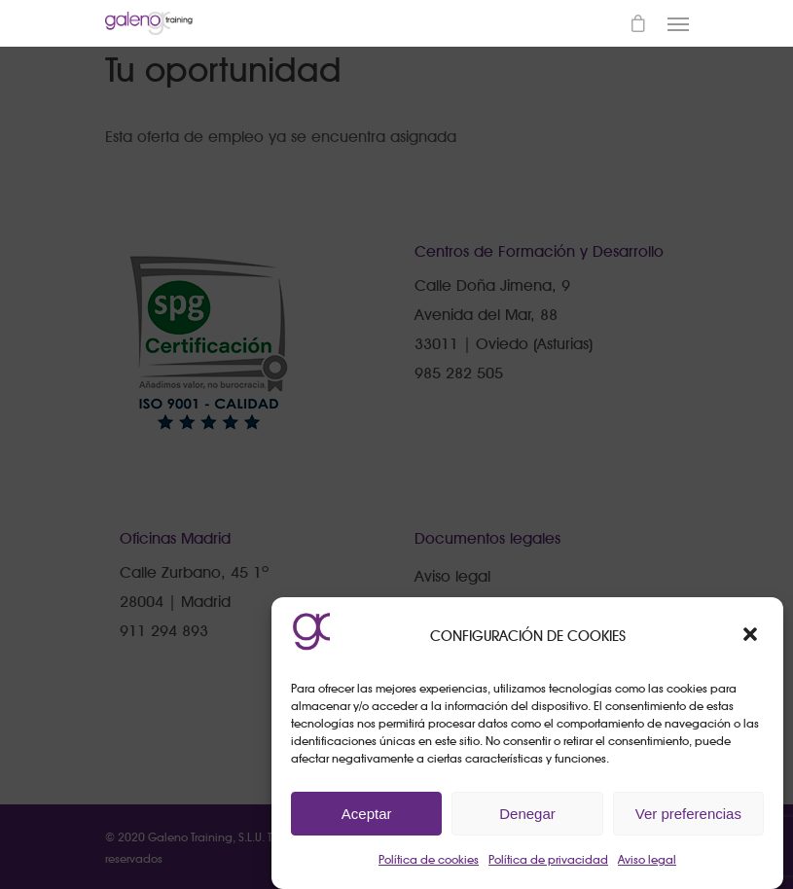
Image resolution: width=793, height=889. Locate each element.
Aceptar (367, 813)
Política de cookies (428, 859)
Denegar (527, 813)
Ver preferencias (688, 813)
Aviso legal (647, 859)
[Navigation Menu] (678, 23)
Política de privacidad (548, 859)
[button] (752, 636)
